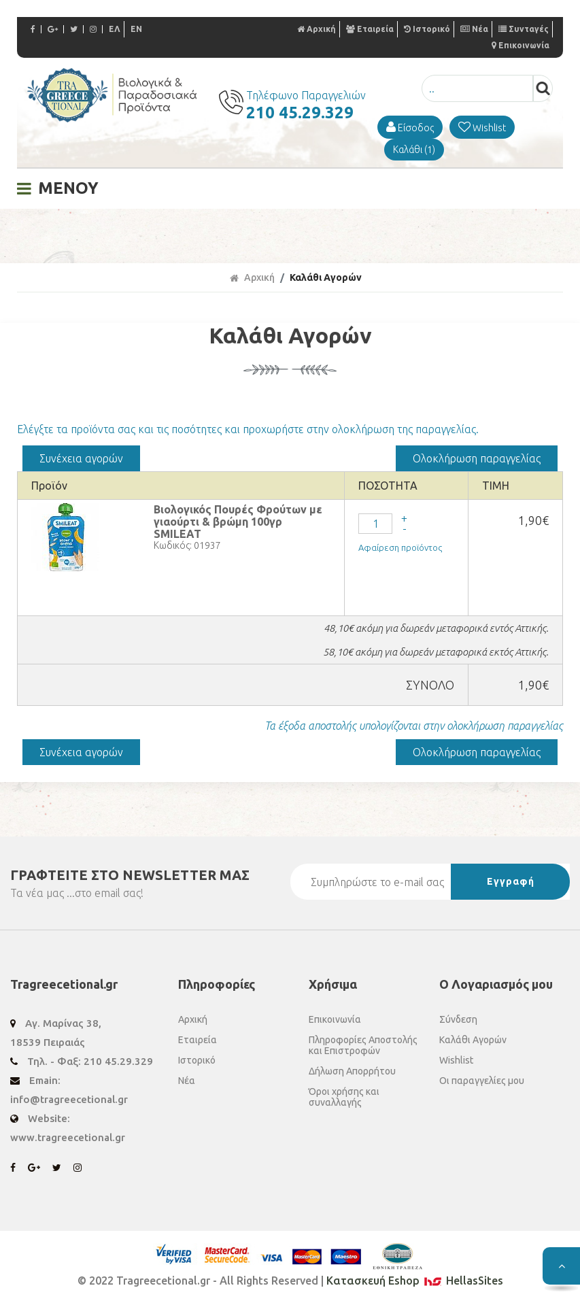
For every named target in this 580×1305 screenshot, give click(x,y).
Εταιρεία (370, 28)
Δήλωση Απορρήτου (352, 1071)
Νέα (474, 28)
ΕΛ (114, 28)
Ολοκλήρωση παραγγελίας (477, 458)
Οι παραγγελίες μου (481, 1080)
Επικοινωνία (520, 45)
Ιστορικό (427, 28)
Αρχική (316, 28)
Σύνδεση (458, 1019)
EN (136, 28)
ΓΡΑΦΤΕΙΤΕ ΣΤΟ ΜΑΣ (130, 875)
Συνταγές (523, 28)
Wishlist (456, 1060)
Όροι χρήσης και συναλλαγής (344, 1097)
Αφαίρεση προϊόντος (400, 547)
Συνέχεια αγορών (81, 458)
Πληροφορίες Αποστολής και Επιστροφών (363, 1045)
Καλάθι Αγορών (326, 277)
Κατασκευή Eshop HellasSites (414, 1280)
